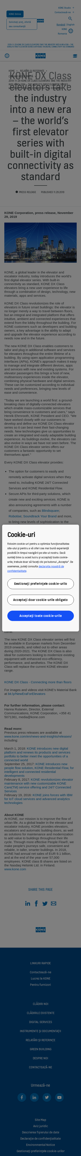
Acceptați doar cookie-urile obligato (40, 600)
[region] (40, 578)
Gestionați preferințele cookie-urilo (40, 584)
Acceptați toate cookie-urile (40, 616)
